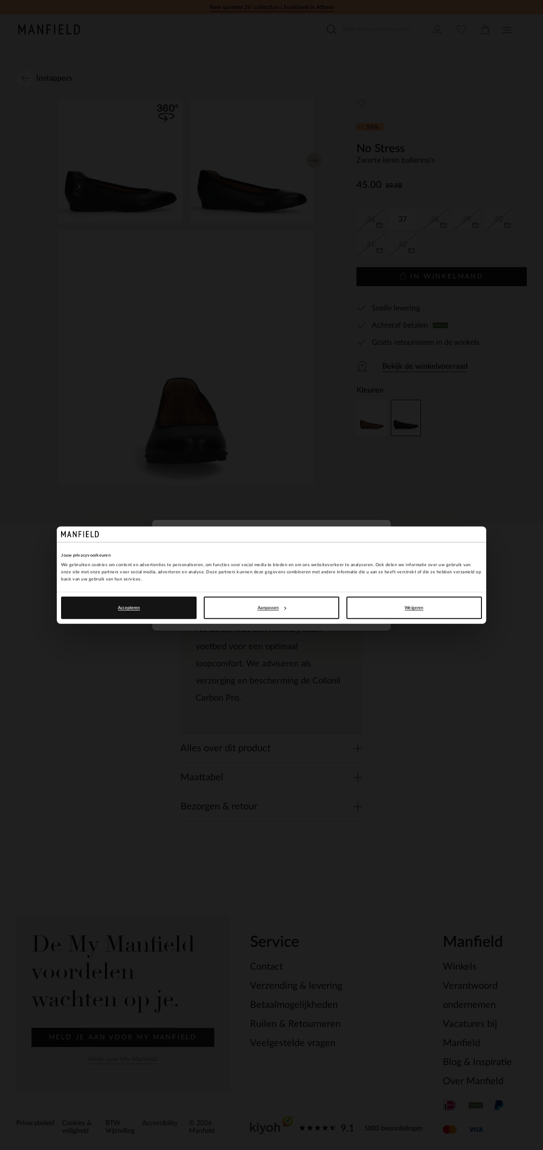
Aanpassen (272, 607)
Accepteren (129, 607)
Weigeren (414, 607)
